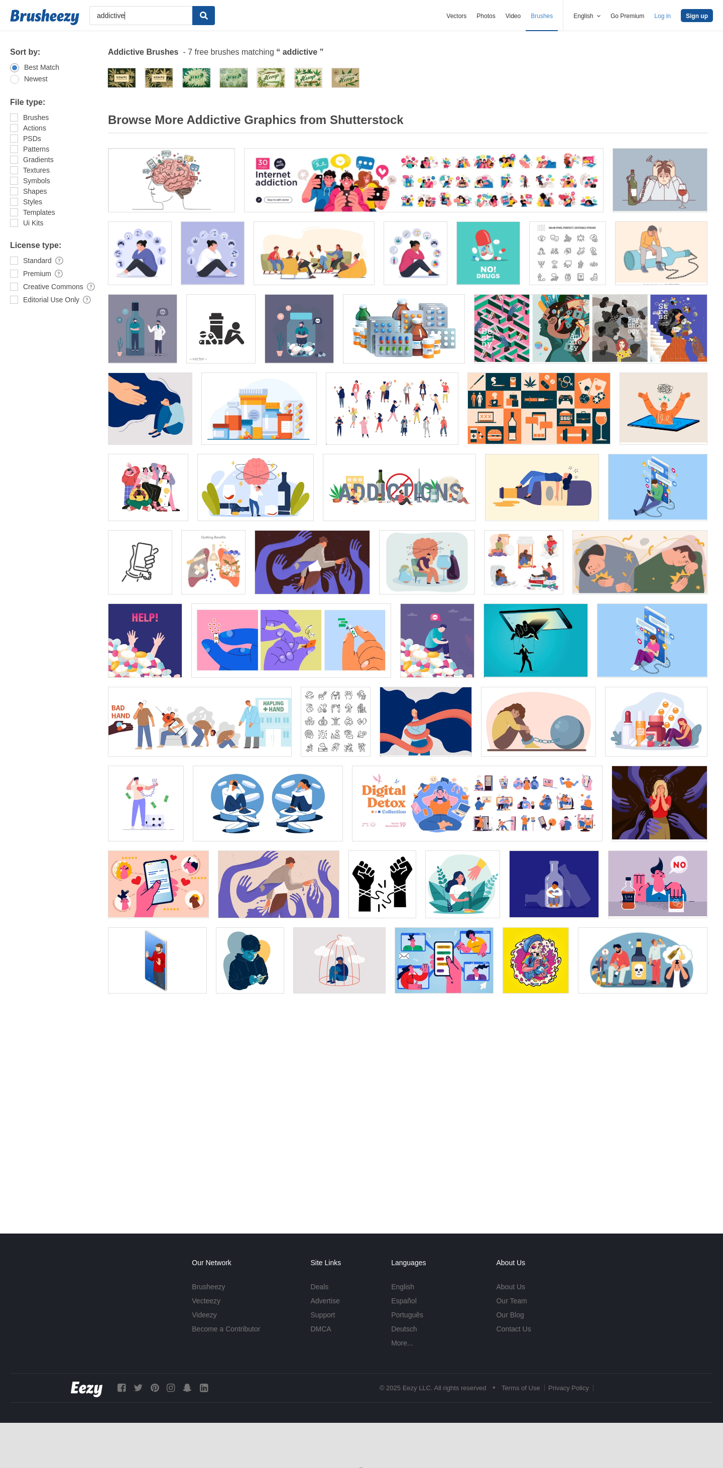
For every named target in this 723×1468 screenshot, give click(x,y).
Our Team (511, 1301)
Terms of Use (521, 1388)
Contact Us (513, 1329)
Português (407, 1315)
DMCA (320, 1329)
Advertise (324, 1301)
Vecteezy (206, 1301)
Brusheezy (208, 1287)
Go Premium (627, 16)
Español (404, 1301)
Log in (662, 16)
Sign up (697, 16)
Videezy (204, 1315)
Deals (319, 1287)
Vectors (456, 16)
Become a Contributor (226, 1329)
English (402, 1287)
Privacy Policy (568, 1388)
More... (402, 1343)
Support (322, 1315)
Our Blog (510, 1315)
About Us (510, 1287)
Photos (485, 16)
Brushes (542, 16)
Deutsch (404, 1329)
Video (513, 16)
